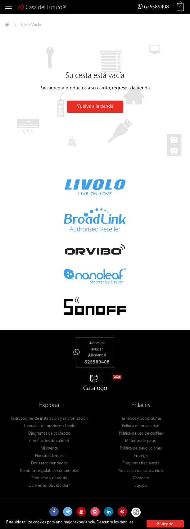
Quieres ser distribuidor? (49, 485)
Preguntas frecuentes (140, 463)
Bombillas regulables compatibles (49, 471)
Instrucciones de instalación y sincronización (49, 418)
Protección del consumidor (141, 471)
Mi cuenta (49, 448)
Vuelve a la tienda (95, 107)
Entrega (141, 456)
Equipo (140, 485)
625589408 (153, 7)
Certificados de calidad (49, 441)
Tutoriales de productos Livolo (49, 426)
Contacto (141, 478)
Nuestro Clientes (49, 456)
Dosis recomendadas (49, 463)
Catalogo (97, 384)
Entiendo (165, 524)
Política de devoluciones (141, 448)
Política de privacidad (141, 426)
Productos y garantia (49, 478)
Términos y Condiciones (140, 418)
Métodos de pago (140, 441)
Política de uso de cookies (141, 433)
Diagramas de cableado (49, 433)
